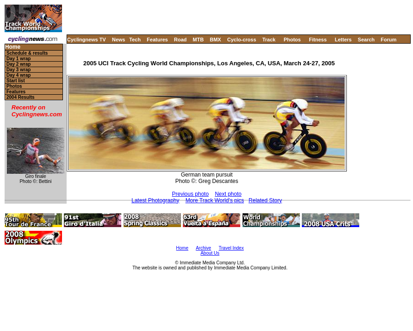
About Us (209, 253)
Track (269, 39)
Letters (343, 39)
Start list (15, 80)
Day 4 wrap (18, 75)
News (118, 39)
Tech (135, 39)
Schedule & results (27, 53)
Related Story (265, 200)
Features (157, 39)
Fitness (318, 39)
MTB (198, 39)
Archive (203, 248)
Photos (291, 39)
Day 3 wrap (18, 69)
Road (180, 39)
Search (366, 39)
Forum (388, 39)
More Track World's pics (215, 200)
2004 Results (20, 97)
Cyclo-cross (241, 39)
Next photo (228, 194)
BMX (215, 39)
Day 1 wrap (18, 58)
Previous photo (190, 194)
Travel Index (231, 248)
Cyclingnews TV (86, 39)
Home (12, 47)
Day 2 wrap (18, 64)
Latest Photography (155, 200)
